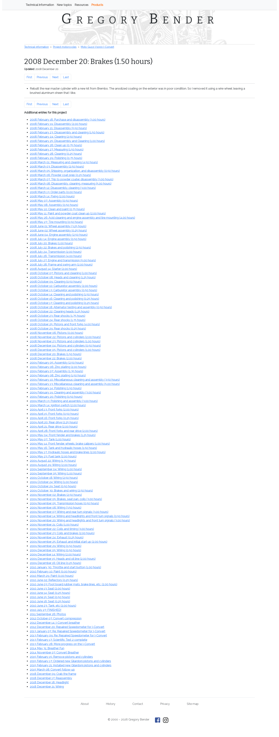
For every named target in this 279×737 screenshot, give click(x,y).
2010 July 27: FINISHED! (45, 610)
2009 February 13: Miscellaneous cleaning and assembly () (75, 384)
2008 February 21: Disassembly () (58, 128)
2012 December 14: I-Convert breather (55, 622)
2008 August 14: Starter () (53, 269)
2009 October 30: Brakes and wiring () (61, 490)
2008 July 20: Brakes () (51, 243)
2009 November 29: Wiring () (55, 546)
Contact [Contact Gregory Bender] (137, 704)
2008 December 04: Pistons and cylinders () (65, 345)
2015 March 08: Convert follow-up (52, 669)
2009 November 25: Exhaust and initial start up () (68, 541)
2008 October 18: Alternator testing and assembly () (71, 307)
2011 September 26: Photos (48, 614)
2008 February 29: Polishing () (56, 158)
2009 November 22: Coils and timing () (62, 529)
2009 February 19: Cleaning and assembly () (65, 392)
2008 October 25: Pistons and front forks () (65, 324)
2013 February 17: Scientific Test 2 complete (58, 639)
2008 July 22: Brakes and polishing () (60, 247)
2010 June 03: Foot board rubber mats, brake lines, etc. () (73, 584)
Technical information (40, 5)
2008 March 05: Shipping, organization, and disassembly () (75, 170)
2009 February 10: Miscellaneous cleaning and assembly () (75, 379)
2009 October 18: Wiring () (54, 477)
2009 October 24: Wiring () (54, 482)
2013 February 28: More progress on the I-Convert (62, 644)
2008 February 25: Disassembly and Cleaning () (67, 141)
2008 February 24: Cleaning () (56, 136)
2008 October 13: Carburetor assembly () (63, 290)
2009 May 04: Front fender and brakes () (63, 435)
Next (55, 77)
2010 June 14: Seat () (50, 593)
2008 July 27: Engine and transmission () (63, 260)
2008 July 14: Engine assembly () (58, 239)
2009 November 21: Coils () (54, 524)
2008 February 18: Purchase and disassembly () (67, 119)
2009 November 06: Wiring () (55, 507)
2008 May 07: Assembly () (54, 200)
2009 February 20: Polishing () (56, 396)
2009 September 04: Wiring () (56, 469)
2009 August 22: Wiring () (53, 460)
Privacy (165, 704)
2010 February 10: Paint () (53, 571)
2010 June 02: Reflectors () (54, 580)
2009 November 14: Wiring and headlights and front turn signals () (80, 516)
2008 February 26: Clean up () (56, 145)
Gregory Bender (139, 18)
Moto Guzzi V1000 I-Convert (97, 46)
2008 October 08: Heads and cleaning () (63, 277)
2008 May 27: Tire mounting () (56, 222)
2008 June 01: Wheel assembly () (58, 226)
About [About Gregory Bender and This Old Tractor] (85, 704)
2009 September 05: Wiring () (56, 473)
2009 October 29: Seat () (53, 486)
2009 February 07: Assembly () (56, 371)
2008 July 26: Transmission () (56, 256)
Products (97, 5)
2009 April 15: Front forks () (54, 413)
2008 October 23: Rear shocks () (57, 315)
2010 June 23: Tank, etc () (53, 605)
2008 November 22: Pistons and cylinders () (65, 337)
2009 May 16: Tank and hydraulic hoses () (63, 448)
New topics (64, 5)
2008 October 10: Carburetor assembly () (63, 286)
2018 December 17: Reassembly (51, 678)
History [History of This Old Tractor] (110, 704)
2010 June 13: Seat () (50, 588)
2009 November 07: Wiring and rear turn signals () (69, 512)
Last (66, 77)
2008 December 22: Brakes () (56, 358)
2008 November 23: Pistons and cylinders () (65, 341)
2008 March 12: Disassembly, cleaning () (63, 188)
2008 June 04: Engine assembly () (59, 234)
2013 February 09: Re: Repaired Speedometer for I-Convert (68, 635)
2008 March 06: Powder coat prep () (60, 175)
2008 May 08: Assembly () (54, 205)
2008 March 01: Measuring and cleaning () (64, 162)
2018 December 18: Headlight (49, 682)
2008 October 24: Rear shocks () (57, 320)
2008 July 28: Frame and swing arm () (61, 264)
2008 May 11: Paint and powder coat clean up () (68, 213)
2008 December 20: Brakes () (55, 354)
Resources (81, 5)
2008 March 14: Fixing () (52, 196)
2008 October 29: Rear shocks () (58, 328)
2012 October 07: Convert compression (55, 618)
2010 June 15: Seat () (50, 597)
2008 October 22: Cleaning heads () (59, 311)
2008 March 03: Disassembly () (57, 166)
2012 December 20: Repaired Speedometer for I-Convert (67, 627)
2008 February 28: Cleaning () (56, 153)
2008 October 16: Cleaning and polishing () (64, 298)
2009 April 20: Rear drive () (54, 422)
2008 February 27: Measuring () (56, 149)
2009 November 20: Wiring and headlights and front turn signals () (80, 520)
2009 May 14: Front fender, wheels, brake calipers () (70, 443)
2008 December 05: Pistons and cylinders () (65, 350)
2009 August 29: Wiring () (53, 465)
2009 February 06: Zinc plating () (58, 367)
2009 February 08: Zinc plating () (58, 375)
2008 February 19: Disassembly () (58, 124)
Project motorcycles (65, 46)
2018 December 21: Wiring (47, 686)
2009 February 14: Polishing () (55, 388)
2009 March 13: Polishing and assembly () (64, 401)
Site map (193, 704)
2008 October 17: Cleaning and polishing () (64, 303)
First (29, 77)
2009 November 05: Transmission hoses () (64, 503)
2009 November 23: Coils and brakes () (62, 533)
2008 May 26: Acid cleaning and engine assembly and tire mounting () (82, 217)
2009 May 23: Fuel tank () (53, 456)
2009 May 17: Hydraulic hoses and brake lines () (68, 452)
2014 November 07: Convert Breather (54, 652)
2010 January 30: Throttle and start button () (65, 567)
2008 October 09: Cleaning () (56, 281)
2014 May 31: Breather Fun (47, 648)
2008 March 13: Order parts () (56, 192)
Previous (42, 77)
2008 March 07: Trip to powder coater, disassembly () (71, 179)
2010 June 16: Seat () (50, 601)
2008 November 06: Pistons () (56, 332)
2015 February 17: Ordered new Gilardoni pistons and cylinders (70, 661)
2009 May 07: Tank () (50, 439)
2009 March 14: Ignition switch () (58, 405)
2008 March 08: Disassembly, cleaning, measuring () (70, 183)
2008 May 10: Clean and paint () (57, 209)
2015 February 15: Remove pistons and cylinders (61, 656)
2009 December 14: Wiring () (55, 554)
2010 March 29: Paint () (51, 575)
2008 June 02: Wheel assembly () (58, 230)
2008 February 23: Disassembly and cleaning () (67, 132)
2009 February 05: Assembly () (57, 362)
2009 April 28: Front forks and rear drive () (64, 431)
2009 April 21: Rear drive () (54, 426)
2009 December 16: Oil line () (55, 563)
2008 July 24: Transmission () (55, 251)
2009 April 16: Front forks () (54, 418)
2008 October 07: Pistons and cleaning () (63, 273)
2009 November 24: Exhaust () (56, 537)
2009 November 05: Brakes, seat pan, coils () (66, 499)
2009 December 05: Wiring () (55, 550)
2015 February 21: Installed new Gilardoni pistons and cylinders (70, 665)
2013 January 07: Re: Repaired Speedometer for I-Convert (67, 631)
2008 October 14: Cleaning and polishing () (64, 294)
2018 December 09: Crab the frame (53, 674)
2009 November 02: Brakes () (56, 494)
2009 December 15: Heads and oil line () (63, 558)
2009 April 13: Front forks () (54, 409)
